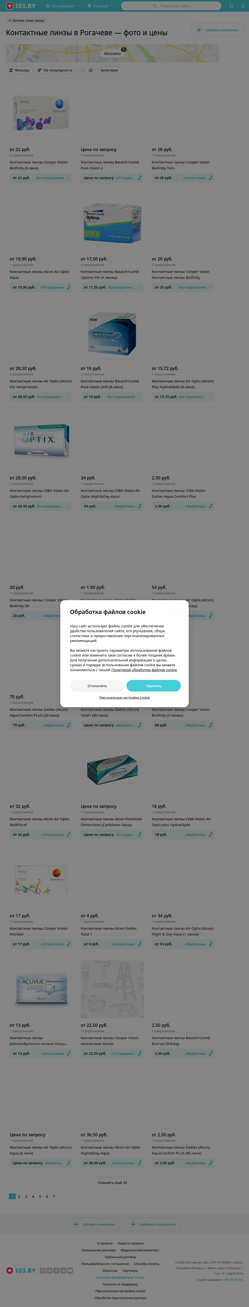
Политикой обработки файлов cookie (144, 669)
